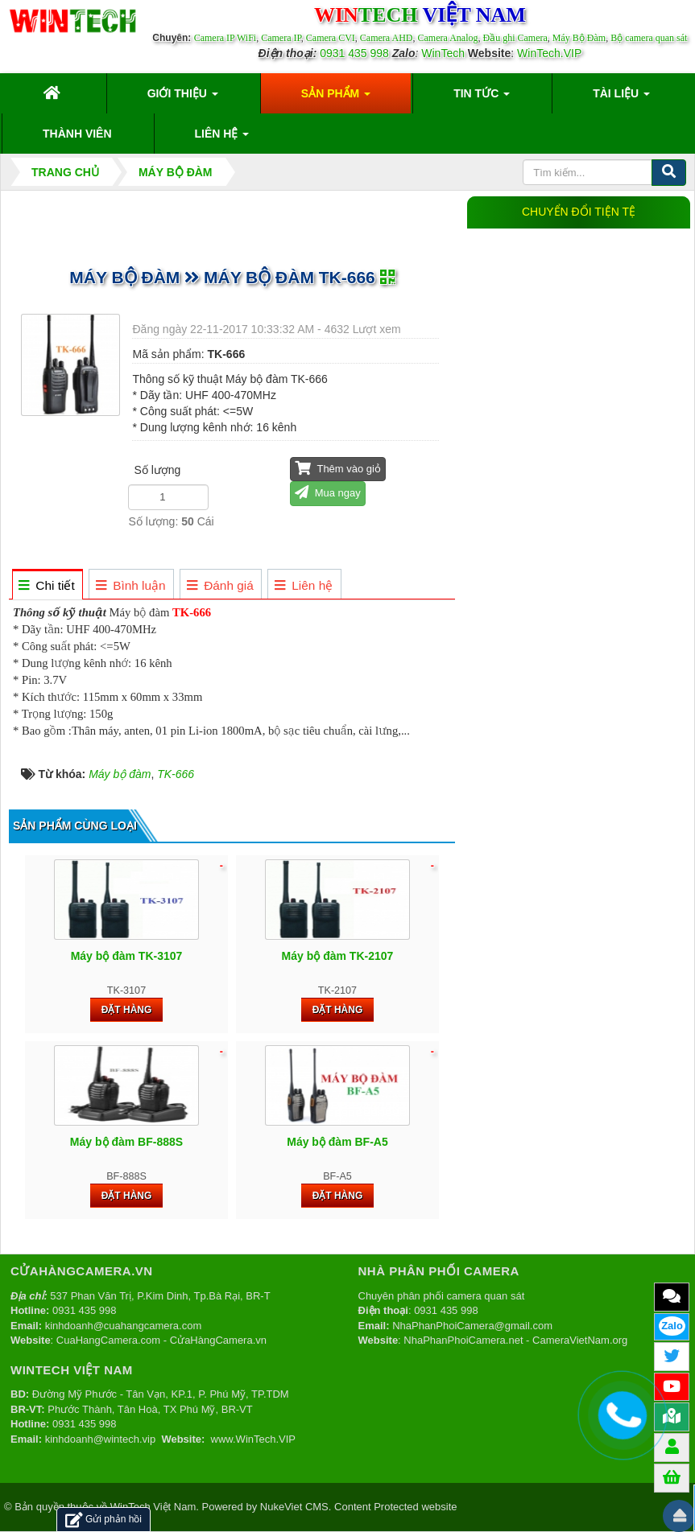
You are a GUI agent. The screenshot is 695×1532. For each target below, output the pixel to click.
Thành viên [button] (77, 133)
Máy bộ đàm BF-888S (126, 1141)
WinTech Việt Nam (153, 1507)
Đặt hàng (126, 1009)
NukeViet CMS (294, 1507)
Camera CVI (330, 37)
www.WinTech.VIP (253, 1439)
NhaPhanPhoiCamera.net (463, 1340)
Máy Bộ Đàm (579, 37)
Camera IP (281, 37)
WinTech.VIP (549, 53)
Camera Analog (448, 37)
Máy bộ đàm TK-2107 (338, 955)
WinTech (443, 53)
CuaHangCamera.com (108, 1340)
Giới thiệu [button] (182, 98)
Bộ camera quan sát (648, 37)
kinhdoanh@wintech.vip (100, 1439)
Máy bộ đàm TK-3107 (127, 955)
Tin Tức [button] (481, 98)
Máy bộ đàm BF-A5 (337, 1141)
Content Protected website (395, 1507)
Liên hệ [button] (222, 138)
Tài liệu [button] (621, 98)
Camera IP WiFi (225, 37)
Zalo (672, 1326)
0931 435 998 (354, 53)
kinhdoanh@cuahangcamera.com (123, 1326)
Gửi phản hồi (103, 1519)
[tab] (47, 585)
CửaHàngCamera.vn (218, 1340)
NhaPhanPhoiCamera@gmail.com (472, 1326)
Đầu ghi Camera (514, 37)
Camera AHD (386, 37)
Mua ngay (328, 492)
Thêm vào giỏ (338, 468)
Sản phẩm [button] (335, 98)
